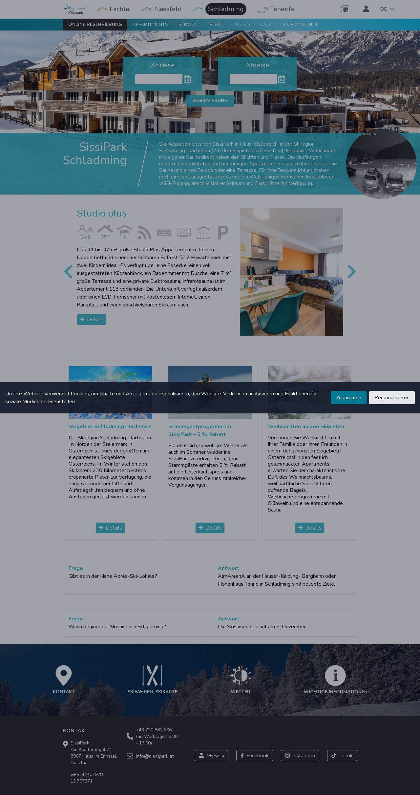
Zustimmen (348, 397)
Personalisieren (392, 397)
